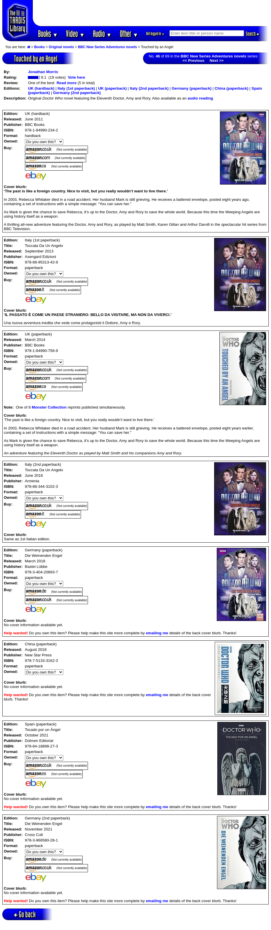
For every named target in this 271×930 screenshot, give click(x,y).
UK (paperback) (112, 88)
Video (75, 33)
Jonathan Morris (43, 72)
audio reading (200, 98)
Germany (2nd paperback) (77, 93)
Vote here (76, 77)
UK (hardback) (41, 88)
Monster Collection (49, 407)
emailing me (157, 633)
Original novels (61, 47)
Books (48, 33)
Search (252, 33)
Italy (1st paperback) (76, 88)
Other (129, 33)
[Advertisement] (150, 13)
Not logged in (155, 33)
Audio (102, 33)
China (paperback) (231, 88)
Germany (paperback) (192, 88)
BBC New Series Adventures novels (107, 47)
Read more (67, 83)
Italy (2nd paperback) (149, 88)
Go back (25, 914)
